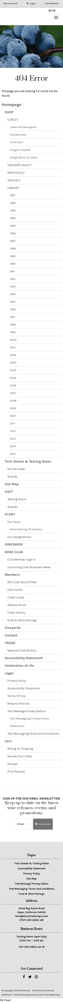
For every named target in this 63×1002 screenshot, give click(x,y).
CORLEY (12, 120)
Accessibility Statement (24, 658)
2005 (13, 377)
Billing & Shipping (20, 749)
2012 (13, 431)
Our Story (13, 522)
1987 (13, 241)
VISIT (9, 492)
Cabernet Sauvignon (23, 127)
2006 (13, 385)
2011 (12, 423)
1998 (13, 324)
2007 (13, 393)
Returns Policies (18, 703)
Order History (16, 612)
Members (12, 575)
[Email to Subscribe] (24, 823)
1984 (13, 218)
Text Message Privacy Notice (26, 711)
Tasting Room (16, 499)
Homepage (11, 104)
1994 (12, 294)
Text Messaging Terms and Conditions (33, 733)
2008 (13, 400)
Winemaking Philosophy (26, 529)
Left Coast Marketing (49, 994)
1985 (13, 225)
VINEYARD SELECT (19, 165)
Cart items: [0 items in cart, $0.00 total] (52, 4)
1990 (13, 263)
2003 (13, 362)
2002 (13, 355)
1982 (13, 202)
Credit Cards (15, 597)
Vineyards (13, 628)
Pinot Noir (16, 142)
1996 (12, 309)
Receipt (12, 764)
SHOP (9, 112)
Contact (11, 635)
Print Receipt (16, 771)
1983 (13, 210)
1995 (12, 301)
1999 (12, 332)
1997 (12, 317)
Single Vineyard (20, 149)
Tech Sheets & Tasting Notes (28, 461)
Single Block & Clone (23, 157)
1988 (13, 248)
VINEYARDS (14, 544)
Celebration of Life (19, 666)
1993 (13, 286)
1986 (13, 233)
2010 (13, 415)
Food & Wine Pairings (22, 620)
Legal (9, 673)
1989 (13, 256)
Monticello (18, 16)
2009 (13, 408)
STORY (10, 514)
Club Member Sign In (21, 559)
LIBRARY (13, 188)
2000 (13, 339)
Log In (31, 3)
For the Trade (16, 469)
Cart (8, 741)
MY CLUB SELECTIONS (22, 582)
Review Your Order (19, 756)
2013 (13, 438)
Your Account (10, 3)
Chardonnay (18, 134)
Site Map (12, 484)
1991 (12, 271)
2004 (13, 370)
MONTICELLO (16, 173)
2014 (13, 446)
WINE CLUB (14, 552)
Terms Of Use (16, 696)
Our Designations (19, 537)
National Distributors (21, 650)
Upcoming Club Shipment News (29, 567)
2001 (13, 347)
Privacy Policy (16, 681)
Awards (12, 476)
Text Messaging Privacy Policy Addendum (29, 722)
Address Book (16, 605)
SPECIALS (13, 180)
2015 (13, 453)
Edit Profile (14, 590)
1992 (12, 279)
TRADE (10, 643)
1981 (12, 195)
